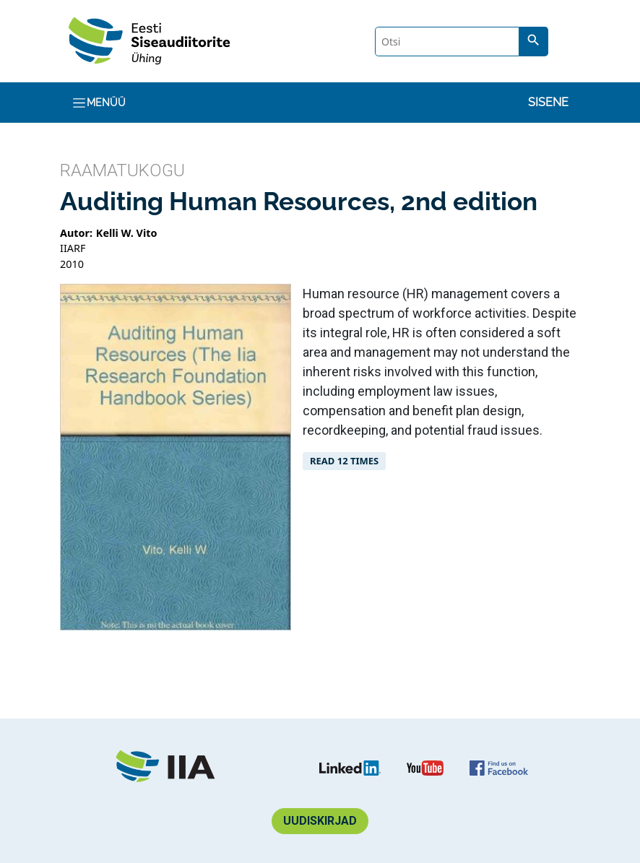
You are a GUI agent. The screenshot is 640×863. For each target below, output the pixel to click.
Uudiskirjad (320, 821)
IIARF (72, 248)
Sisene (548, 102)
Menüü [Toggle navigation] (99, 102)
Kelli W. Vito (126, 233)
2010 (72, 264)
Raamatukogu (122, 170)
